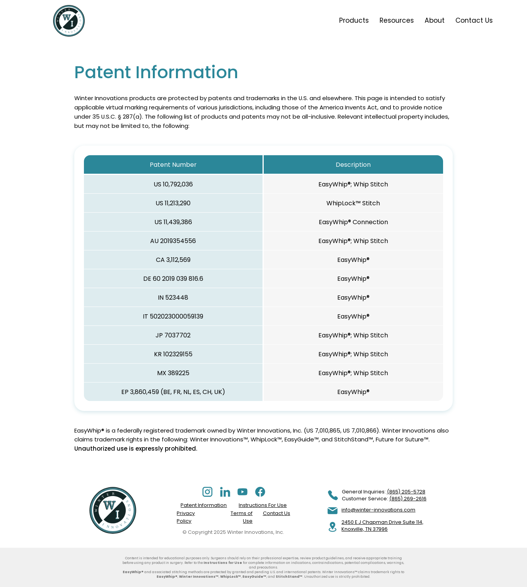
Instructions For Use (263, 505)
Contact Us (276, 513)
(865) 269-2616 (408, 498)
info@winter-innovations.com (378, 509)
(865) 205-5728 (406, 491)
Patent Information (204, 505)
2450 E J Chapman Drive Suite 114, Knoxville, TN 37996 (382, 525)
